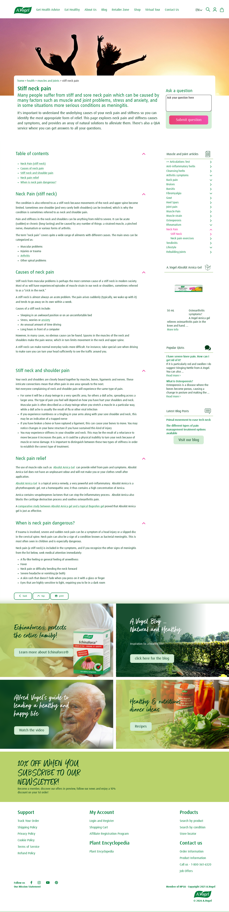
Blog (107, 9)
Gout (169, 197)
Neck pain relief (29, 177)
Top (45, 596)
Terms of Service (28, 848)
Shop (140, 9)
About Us (93, 9)
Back (24, 596)
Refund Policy (26, 854)
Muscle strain (174, 215)
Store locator (188, 835)
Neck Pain (172, 229)
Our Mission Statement (27, 888)
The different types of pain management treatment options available (186, 429)
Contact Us (175, 9)
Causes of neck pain (32, 168)
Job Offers (186, 872)
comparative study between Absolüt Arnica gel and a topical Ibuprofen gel (61, 506)
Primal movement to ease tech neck (188, 419)
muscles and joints (48, 80)
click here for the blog (152, 659)
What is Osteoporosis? (179, 381)
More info (172, 329)
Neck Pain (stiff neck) (33, 163)
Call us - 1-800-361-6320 (195, 865)
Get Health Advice (51, 9)
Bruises (170, 184)
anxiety (45, 320)
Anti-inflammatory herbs (180, 166)
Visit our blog (189, 440)
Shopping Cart (99, 828)
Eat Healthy (75, 9)
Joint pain (171, 206)
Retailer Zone (123, 9)
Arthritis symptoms (177, 175)
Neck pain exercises (182, 238)
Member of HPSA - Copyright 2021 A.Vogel (190, 888)
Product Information (193, 859)
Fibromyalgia (173, 193)
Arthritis (25, 255)
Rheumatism (173, 224)
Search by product (191, 822)
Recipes (141, 727)
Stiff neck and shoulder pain (36, 173)
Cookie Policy (26, 841)
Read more (173, 375)
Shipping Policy (27, 828)
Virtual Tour (155, 9)
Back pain (172, 180)
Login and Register (102, 822)
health (31, 80)
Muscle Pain (173, 211)
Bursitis (170, 189)
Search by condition (193, 828)
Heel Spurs (172, 202)
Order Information (192, 853)
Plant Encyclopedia (102, 853)
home (20, 80)
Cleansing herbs (175, 171)
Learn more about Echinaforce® (44, 653)
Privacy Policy (26, 835)
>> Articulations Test (178, 161)
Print (66, 596)
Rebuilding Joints (176, 252)
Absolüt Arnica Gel (64, 467)
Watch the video (31, 731)
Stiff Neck (176, 234)
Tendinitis (172, 243)
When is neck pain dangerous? (38, 182)
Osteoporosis (173, 220)
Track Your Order (28, 822)
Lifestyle (171, 247)
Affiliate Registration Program (109, 835)
